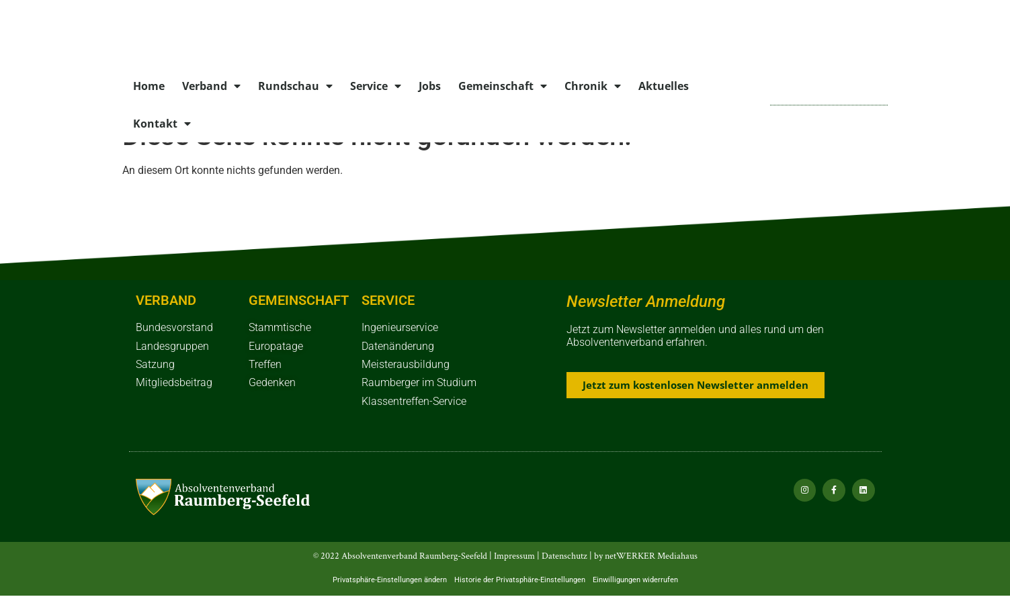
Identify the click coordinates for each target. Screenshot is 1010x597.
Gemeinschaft (502, 86)
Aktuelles (663, 86)
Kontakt (162, 123)
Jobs (430, 86)
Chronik (592, 86)
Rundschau (295, 86)
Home (149, 86)
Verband (211, 86)
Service (375, 86)
